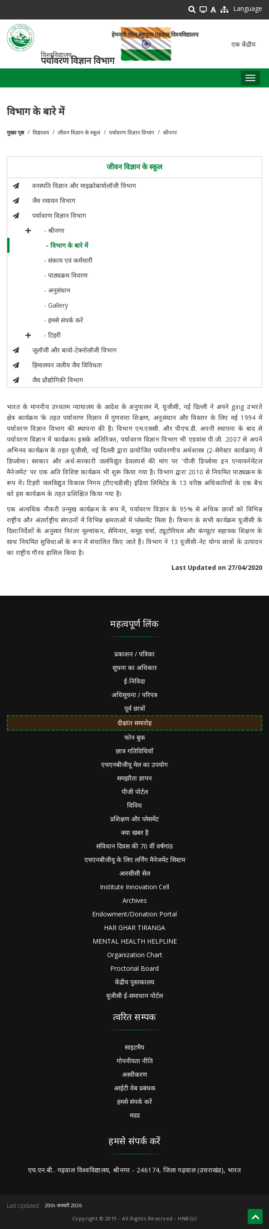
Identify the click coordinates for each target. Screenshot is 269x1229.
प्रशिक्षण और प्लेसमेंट (134, 819)
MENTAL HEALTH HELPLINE (135, 941)
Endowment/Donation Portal (134, 914)
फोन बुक (134, 737)
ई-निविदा (134, 681)
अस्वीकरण (134, 1074)
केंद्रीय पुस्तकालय (134, 982)
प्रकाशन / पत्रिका (134, 654)
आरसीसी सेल (134, 873)
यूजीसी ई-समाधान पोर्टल (134, 995)
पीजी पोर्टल (135, 791)
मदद (135, 1115)
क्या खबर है (134, 832)
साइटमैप (134, 1047)
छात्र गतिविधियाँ (134, 751)
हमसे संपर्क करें (134, 1101)
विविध (134, 805)
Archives (134, 900)
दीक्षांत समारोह (134, 722)
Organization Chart (134, 954)
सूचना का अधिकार (134, 667)
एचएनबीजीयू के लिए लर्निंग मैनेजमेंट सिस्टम (134, 859)
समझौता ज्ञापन (134, 778)
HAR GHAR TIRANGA (134, 927)
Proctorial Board (134, 968)
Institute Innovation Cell (134, 886)
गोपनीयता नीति (135, 1060)
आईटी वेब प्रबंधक (135, 1088)
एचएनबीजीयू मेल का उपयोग (134, 764)
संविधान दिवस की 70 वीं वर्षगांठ (134, 846)
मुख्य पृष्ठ (15, 132)
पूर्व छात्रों (134, 708)
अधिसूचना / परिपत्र (134, 694)
